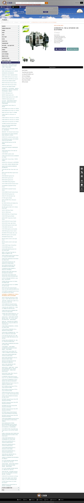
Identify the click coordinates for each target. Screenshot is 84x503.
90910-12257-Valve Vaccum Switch (9, 84)
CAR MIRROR (10, 47)
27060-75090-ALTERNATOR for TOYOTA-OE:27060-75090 (10, 326)
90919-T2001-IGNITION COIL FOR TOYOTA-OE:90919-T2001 (8, 364)
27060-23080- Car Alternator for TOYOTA (9, 115)
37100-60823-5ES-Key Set (7, 227)
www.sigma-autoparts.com (58, 16)
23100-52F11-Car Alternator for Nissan (10, 476)
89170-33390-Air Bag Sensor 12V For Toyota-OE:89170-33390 (9, 390)
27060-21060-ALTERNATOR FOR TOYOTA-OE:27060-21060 (10, 344)
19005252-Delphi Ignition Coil (8, 99)
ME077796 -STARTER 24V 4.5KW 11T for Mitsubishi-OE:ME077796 (10, 301)
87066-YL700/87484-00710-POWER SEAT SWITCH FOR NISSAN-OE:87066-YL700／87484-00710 (10, 435)
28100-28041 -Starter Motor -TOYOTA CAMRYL (10, 159)
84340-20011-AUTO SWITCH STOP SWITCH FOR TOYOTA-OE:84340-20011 (10, 275)
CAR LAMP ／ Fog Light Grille (10, 45)
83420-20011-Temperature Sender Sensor (9, 218)
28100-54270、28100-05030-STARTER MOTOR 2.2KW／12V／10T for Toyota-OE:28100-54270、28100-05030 (10, 318)
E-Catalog (23, 7)
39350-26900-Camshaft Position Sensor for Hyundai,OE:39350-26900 (10, 256)
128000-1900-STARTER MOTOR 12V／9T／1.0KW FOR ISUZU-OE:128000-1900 (10, 314)
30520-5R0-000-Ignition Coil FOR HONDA (9, 143)
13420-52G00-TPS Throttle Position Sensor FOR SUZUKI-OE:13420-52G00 (9, 304)
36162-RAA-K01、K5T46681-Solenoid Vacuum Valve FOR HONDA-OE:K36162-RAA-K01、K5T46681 (10, 473)
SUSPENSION (10, 51)
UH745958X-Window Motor (7, 236)
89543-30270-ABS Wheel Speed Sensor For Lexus (10, 173)
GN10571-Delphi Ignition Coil (8, 95)
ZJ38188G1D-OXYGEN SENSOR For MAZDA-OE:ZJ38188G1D (9, 269)
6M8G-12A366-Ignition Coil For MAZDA (10, 71)
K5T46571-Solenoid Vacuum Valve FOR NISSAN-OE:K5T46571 (10, 409)
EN (81, 2)
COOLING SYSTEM (10, 58)
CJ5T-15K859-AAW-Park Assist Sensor (10, 77)
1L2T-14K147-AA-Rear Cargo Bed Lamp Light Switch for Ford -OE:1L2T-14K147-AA (10, 430)
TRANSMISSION (10, 43)
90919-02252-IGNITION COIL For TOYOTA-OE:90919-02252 (8, 445)
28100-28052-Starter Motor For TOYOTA (10, 108)
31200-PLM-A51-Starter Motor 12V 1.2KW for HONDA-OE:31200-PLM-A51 (10, 351)
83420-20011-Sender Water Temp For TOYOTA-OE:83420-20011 (9, 373)
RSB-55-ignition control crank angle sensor (9, 239)
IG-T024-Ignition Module (7, 198)
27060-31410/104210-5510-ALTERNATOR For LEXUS (10, 156)
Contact (61, 499)
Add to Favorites (73, 49)
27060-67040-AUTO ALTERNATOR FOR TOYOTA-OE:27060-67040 (9, 311)
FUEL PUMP (10, 37)
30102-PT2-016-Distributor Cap (8, 196)
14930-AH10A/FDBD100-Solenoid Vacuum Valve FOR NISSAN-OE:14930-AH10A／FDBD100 (10, 420)
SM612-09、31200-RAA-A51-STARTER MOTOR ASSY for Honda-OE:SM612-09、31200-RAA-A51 (10, 323)
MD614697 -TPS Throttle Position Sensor (10, 132)
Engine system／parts (10, 60)
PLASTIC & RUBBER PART (10, 487)
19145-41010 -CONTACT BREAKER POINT (10, 164)
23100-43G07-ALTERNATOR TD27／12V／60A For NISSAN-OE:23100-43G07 (10, 333)
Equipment (53, 499)
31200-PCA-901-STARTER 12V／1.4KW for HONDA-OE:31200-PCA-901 (10, 307)
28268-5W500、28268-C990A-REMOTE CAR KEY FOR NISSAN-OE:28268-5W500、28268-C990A (10, 465)
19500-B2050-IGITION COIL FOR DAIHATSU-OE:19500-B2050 (8, 262)
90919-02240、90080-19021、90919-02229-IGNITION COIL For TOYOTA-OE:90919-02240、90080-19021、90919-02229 (10, 369)
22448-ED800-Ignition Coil (7, 247)
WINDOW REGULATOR (10, 28)
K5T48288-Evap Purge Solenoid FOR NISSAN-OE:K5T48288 (9, 406)
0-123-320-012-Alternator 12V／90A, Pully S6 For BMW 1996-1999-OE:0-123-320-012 (10, 337)
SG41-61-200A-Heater (6, 212)
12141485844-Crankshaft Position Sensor (9, 186)
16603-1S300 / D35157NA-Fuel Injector (10, 78)
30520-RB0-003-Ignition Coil (8, 176)
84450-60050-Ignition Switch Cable (9, 225)
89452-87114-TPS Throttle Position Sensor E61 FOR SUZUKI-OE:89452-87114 (10, 288)
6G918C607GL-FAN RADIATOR (8, 73)
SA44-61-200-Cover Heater (7, 210)
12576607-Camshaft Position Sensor (9, 123)
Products (15, 7)
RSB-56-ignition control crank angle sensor (9, 242)
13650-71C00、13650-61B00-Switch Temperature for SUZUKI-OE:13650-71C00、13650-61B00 (9, 66)
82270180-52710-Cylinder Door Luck (9, 232)
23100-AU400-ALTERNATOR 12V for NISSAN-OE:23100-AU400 (9, 329)
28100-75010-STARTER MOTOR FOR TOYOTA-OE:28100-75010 (9, 355)
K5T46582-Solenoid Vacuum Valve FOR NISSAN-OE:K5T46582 (10, 399)
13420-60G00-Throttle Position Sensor (10, 192)
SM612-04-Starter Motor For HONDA (9, 112)
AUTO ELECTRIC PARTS (25, 22)
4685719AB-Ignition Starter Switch (9, 231)
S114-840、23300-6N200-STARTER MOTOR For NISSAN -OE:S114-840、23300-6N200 (9, 102)
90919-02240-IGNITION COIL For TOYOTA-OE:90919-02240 (8, 441)
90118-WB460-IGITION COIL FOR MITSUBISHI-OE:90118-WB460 (8, 265)
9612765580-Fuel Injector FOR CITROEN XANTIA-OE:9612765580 (10, 139)
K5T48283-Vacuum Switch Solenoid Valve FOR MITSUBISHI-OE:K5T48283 (9, 412)
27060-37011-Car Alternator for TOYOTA (10, 121)
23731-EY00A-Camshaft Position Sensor (10, 183)
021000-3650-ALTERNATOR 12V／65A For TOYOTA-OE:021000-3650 (10, 340)
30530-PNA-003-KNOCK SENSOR (8, 80)
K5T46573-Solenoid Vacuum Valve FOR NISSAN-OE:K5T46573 (10, 403)
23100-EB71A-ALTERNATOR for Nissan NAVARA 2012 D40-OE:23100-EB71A (9, 380)
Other (10, 490)
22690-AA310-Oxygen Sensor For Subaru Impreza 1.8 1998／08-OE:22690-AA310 (10, 393)
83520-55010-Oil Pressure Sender (9, 221)
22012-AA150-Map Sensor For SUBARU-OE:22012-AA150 (10, 285)
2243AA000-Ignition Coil (7, 205)
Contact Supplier (61, 49)
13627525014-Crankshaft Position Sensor (9, 189)
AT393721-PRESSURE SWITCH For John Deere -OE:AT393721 (10, 278)
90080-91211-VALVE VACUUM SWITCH (9, 75)
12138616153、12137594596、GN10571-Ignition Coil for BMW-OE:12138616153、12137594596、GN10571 (10, 90)
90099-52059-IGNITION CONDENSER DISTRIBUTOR (9, 166)
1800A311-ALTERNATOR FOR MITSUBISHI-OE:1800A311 (10, 458)
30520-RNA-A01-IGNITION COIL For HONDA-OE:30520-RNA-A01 (9, 454)
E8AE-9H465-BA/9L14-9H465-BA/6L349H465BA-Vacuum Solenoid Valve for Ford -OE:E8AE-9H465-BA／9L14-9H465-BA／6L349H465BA (9, 425)
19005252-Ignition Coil (7, 145)
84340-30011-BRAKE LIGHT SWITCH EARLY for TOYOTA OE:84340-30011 (9, 478)
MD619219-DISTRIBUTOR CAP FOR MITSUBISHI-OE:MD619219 (9, 361)
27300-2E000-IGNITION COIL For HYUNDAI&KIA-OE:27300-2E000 (8, 438)
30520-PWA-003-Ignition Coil (8, 194)
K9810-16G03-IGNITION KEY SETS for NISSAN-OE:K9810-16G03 (9, 358)
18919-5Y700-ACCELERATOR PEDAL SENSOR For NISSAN (9, 126)
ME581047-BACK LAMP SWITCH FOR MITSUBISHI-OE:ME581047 (9, 272)
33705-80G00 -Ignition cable (8, 154)
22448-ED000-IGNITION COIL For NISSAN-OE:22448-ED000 (8, 448)
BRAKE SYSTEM (10, 56)
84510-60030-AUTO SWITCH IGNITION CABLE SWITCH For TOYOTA (10, 134)
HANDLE (10, 49)
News (9, 7)
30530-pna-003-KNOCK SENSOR (8, 86)
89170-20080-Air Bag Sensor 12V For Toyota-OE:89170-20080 (9, 386)
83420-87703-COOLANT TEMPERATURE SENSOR (10, 148)
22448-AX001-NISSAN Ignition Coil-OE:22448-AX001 (9, 249)
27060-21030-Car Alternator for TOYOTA (10, 117)
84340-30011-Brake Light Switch (9, 223)
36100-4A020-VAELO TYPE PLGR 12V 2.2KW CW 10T (9, 151)
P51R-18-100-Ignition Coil (7, 93)
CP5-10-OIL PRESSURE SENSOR (8, 69)
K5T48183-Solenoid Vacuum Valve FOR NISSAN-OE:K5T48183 (10, 416)
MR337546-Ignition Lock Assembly (9, 234)
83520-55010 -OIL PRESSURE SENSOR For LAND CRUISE (10, 129)
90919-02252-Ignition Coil (7, 177)
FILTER (10, 39)
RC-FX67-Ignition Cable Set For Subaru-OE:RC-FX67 (10, 207)
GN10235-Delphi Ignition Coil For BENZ (10, 97)
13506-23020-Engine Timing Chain (9, 245)
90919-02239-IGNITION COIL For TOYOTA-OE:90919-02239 (8, 451)
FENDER (10, 30)
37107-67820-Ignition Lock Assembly (9, 229)
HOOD (10, 32)
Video (46, 499)
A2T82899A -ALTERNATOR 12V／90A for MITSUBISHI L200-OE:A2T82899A (10, 295)
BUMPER (10, 26)
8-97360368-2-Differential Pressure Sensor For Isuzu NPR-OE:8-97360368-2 (10, 377)
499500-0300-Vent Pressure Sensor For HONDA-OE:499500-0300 (10, 383)
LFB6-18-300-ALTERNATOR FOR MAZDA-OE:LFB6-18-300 (10, 396)
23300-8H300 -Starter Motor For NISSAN (9, 106)
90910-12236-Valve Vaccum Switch (9, 82)
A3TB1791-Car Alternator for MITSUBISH (10, 162)
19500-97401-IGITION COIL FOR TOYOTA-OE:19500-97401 (10, 259)
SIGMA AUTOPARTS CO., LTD (7, 22)
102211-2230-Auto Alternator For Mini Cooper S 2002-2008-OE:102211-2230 (10, 298)
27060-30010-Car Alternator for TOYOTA (10, 119)
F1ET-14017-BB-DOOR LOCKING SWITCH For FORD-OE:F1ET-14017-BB (10, 461)
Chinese (77, 2)
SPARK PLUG (10, 41)
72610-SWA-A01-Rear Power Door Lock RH (10, 170)
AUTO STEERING (10, 54)
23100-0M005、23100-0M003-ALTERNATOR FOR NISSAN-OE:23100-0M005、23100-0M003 (9, 348)
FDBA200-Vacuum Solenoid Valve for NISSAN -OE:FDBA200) (9, 485)
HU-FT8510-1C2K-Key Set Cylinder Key (10, 203)
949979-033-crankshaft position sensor (10, 137)
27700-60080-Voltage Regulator (8, 181)
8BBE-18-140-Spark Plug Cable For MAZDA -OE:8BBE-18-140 (9, 253)
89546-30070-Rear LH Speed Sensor (9, 214)
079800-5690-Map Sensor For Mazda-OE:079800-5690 (10, 282)
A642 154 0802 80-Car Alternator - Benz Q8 (9, 200)
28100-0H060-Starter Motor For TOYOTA (10, 110)
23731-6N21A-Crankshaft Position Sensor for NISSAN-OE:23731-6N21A (10, 291)
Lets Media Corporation (35, 501)
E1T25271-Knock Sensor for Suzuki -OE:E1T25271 (9, 482)
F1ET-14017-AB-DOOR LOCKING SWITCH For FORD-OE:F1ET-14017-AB (10, 469)
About (3, 7)
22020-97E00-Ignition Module (8, 216)
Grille (10, 34)
